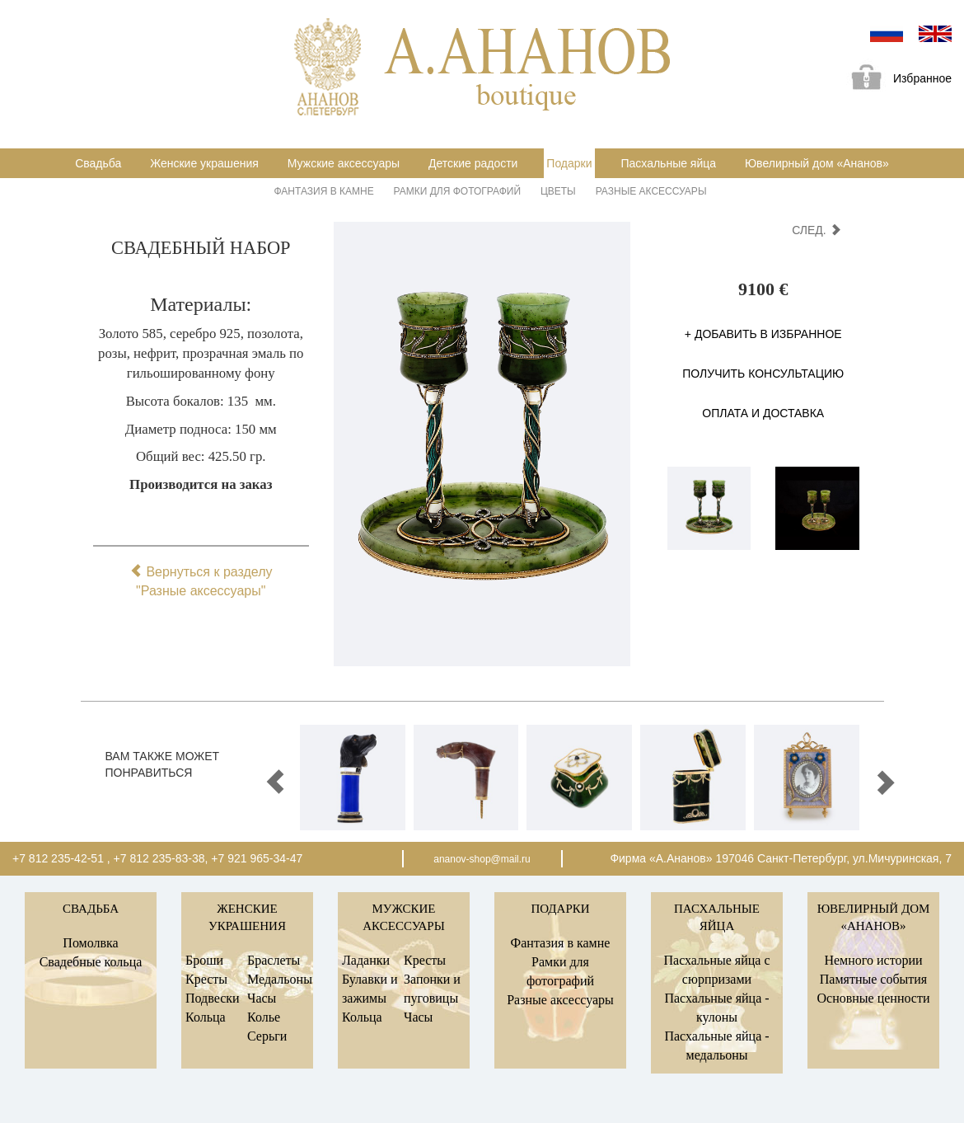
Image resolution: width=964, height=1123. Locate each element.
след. (816, 230)
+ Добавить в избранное (763, 334)
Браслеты (273, 960)
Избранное (896, 80)
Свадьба (98, 163)
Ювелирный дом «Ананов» (817, 163)
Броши (204, 960)
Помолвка (90, 943)
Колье (263, 1017)
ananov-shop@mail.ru (482, 859)
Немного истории (873, 960)
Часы (261, 998)
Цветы (558, 191)
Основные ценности (873, 998)
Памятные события (873, 979)
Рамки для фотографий (457, 191)
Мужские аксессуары (344, 163)
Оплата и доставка (763, 413)
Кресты (206, 979)
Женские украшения (204, 163)
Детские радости (472, 163)
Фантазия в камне (324, 191)
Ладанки (366, 960)
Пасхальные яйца (668, 163)
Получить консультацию (763, 373)
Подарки (569, 163)
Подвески (212, 998)
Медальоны (279, 979)
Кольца (205, 1017)
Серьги (267, 1036)
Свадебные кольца (91, 962)
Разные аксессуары (651, 191)
